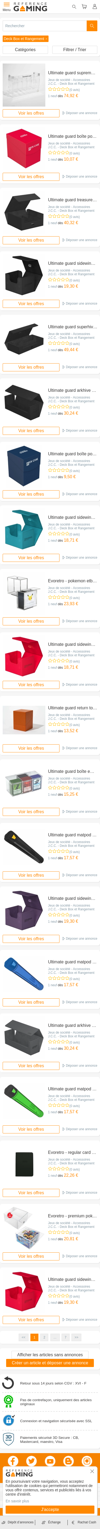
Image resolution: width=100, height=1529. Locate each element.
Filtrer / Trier (74, 49)
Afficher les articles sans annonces (50, 1354)
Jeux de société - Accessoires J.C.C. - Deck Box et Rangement (71, 82)
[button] (26, 39)
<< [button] (23, 1337)
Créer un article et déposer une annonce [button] (50, 1363)
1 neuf (52, 96)
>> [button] (76, 1337)
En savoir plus (17, 1501)
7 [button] (66, 1337)
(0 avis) (74, 90)
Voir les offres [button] (31, 113)
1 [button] (34, 1337)
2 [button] (44, 1337)
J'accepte (50, 1509)
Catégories (25, 49)
